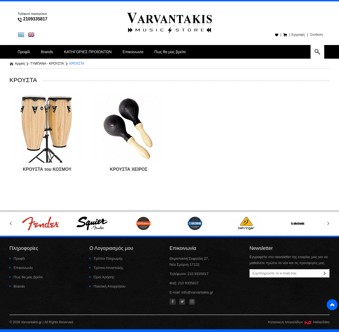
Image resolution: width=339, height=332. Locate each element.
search (317, 52)
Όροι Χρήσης (101, 277)
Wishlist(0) (276, 34)
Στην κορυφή (332, 304)
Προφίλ (24, 52)
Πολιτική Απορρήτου (107, 286)
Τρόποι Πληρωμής (106, 258)
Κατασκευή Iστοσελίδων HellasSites (299, 322)
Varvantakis (169, 21)
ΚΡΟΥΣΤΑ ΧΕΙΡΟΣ (129, 169)
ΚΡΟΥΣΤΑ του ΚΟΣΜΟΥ (47, 169)
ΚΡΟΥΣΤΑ (77, 63)
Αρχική (17, 63)
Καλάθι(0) (285, 34)
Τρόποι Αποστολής (106, 268)
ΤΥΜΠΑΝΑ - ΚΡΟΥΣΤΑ (47, 63)
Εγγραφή (298, 35)
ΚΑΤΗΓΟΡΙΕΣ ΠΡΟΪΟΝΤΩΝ (88, 52)
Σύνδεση (316, 35)
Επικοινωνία (133, 52)
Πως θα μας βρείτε (170, 52)
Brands (47, 52)
